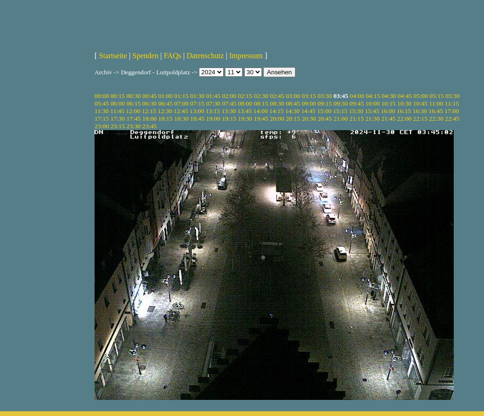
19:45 (261, 118)
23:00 (102, 126)
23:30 (133, 126)
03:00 (292, 95)
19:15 (229, 118)
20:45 (325, 118)
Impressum (246, 56)
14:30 (292, 111)
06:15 (133, 103)
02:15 (245, 95)
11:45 (117, 111)
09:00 (309, 103)
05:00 (421, 95)
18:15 (165, 118)
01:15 (181, 95)
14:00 (260, 111)
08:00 (245, 103)
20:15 (292, 118)
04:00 (357, 95)
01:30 (197, 95)
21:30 (372, 118)
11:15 (452, 103)
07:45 (229, 103)
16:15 (404, 111)
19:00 (213, 118)
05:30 (452, 95)
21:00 (341, 118)
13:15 (213, 111)
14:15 (276, 111)
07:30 (213, 103)
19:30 (245, 118)
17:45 (133, 118)
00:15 (118, 95)
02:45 (277, 95)
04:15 (373, 95)
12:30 (165, 111)
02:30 (261, 95)
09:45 (356, 103)
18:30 (181, 118)
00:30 (133, 95)
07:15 (197, 103)
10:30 (404, 103)
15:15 (340, 111)
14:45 (308, 111)
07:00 (181, 103)
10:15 (388, 103)
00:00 (102, 95)
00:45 (149, 95)
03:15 (309, 95)
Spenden (145, 56)
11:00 (436, 103)
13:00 (197, 111)
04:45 (405, 95)
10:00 (372, 103)
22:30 (436, 118)
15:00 (324, 111)
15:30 (356, 111)
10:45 (420, 103)
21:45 (388, 118)
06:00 (118, 103)
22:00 (404, 118)
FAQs (172, 56)
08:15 (261, 103)
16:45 (436, 111)
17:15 (102, 118)
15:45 (372, 111)
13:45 (244, 111)
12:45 (181, 111)
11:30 (102, 111)
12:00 (133, 111)
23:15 (118, 126)
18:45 (197, 118)
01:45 (213, 95)
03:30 (325, 95)
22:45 (452, 118)
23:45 (149, 126)
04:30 (388, 95)
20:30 (309, 118)
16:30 (420, 111)
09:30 (341, 103)
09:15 (325, 103)
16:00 (388, 111)
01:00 (165, 95)
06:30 (149, 103)
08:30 (277, 103)
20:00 (277, 118)
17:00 (452, 111)
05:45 (102, 103)
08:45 (292, 103)
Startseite (113, 56)
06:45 (165, 103)
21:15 (356, 118)
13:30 (229, 111)
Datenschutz (205, 56)
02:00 (229, 95)
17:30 (118, 118)
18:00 (149, 118)
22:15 (420, 118)
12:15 (149, 111)
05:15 (437, 95)
